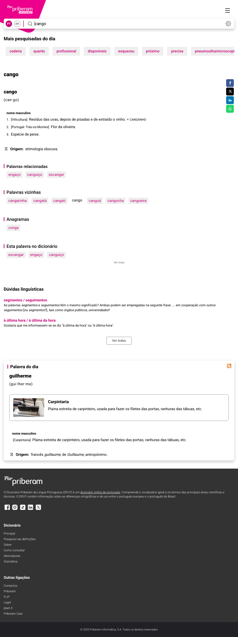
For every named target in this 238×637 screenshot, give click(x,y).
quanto (39, 51)
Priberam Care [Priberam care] (13, 614)
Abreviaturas (12, 556)
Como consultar (14, 550)
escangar (56, 174)
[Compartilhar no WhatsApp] (230, 109)
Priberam (10, 591)
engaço (14, 174)
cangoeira (138, 200)
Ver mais (119, 262)
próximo (153, 51)
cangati (59, 200)
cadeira (16, 51)
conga (13, 227)
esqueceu (126, 51)
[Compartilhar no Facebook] (230, 83)
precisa (177, 51)
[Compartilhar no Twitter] (230, 91)
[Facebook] (7, 509)
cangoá (95, 200)
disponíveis (97, 51)
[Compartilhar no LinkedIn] (230, 100)
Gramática (10, 561)
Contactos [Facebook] (10, 586)
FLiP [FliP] (7, 597)
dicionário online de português (100, 492)
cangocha (115, 200)
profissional (66, 51)
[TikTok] (22, 509)
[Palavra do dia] (229, 366)
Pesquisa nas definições (20, 539)
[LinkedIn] (30, 509)
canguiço (34, 174)
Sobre (7, 545)
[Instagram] (14, 509)
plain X (8, 608)
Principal (9, 533)
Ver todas (119, 341)
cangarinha (17, 200)
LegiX (7, 602)
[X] (38, 509)
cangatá (40, 200)
